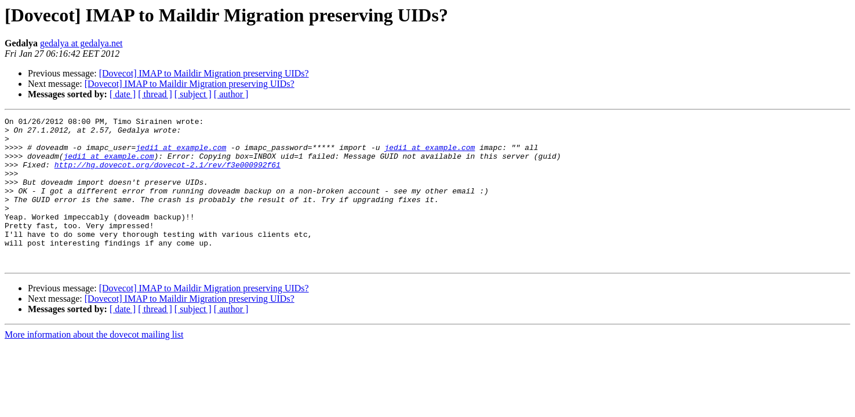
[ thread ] (155, 94)
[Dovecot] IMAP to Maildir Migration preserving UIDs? (204, 73)
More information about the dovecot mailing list (94, 364)
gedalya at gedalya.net (81, 43)
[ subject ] (193, 94)
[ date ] (123, 94)
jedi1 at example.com (181, 154)
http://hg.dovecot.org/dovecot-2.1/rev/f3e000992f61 (167, 175)
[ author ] (231, 94)
